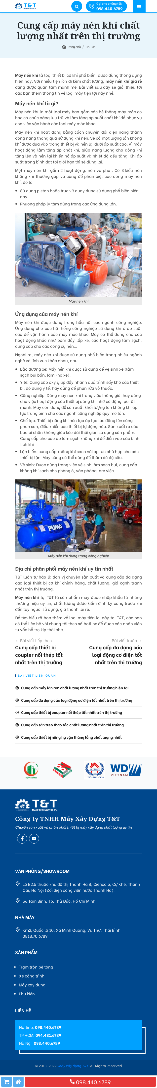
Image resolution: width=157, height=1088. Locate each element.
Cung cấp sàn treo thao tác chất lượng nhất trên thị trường (72, 724)
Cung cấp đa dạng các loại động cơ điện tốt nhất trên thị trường (113, 651)
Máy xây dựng (32, 984)
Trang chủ (74, 46)
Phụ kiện (27, 993)
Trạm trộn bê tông (36, 967)
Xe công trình (31, 975)
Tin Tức (90, 46)
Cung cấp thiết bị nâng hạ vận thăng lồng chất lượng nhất (71, 737)
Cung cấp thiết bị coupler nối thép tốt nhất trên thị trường (43, 651)
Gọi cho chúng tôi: (109, 6)
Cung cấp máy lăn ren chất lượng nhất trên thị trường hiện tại (74, 687)
